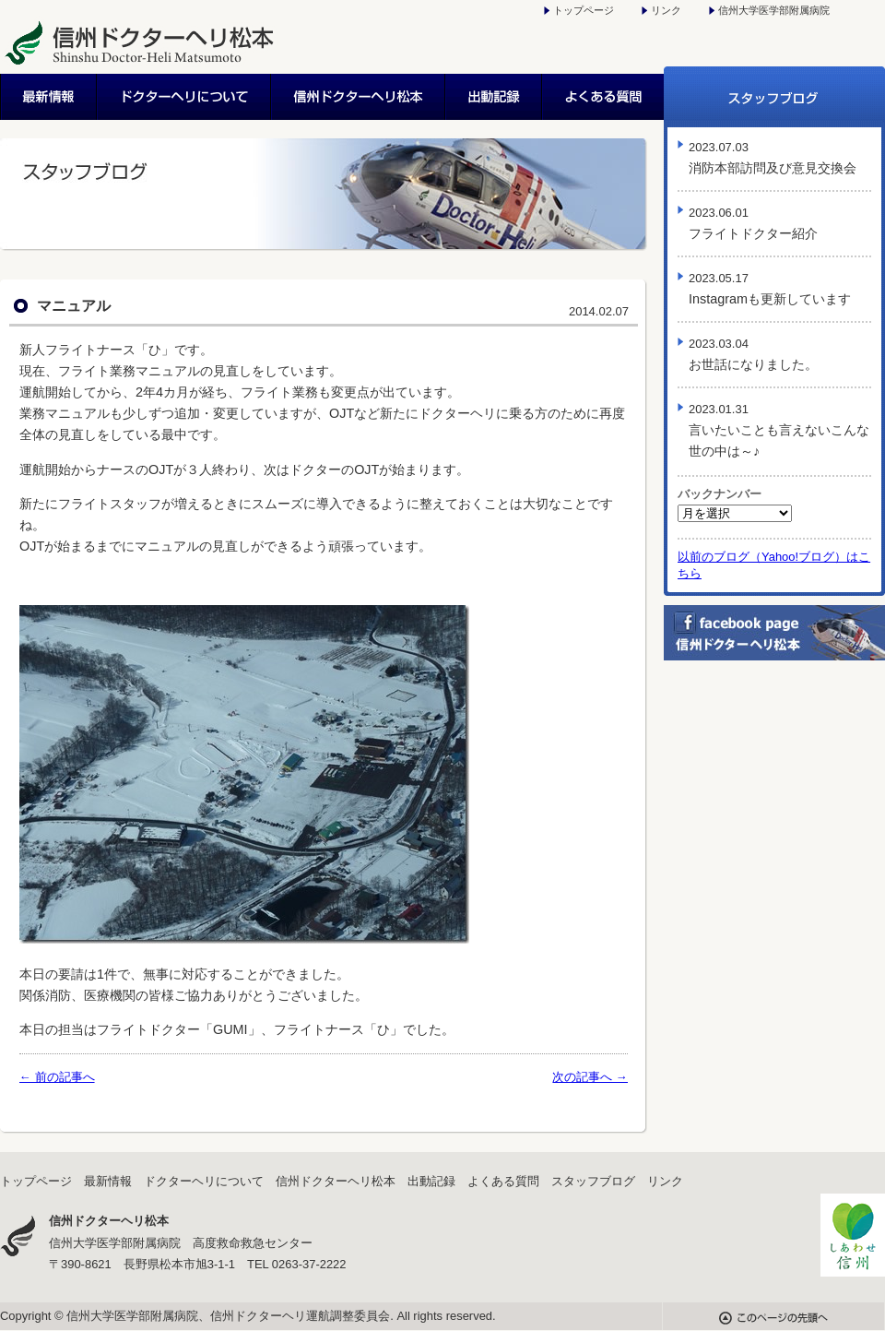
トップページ (583, 10)
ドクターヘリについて (185, 97)
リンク (666, 10)
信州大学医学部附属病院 (774, 10)
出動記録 (494, 97)
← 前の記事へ (57, 1077)
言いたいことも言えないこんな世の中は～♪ (779, 430)
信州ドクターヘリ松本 (359, 97)
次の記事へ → (590, 1077)
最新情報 (49, 97)
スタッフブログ (774, 96)
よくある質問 (603, 97)
